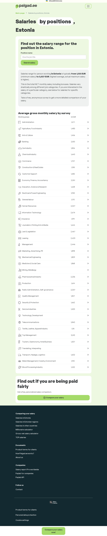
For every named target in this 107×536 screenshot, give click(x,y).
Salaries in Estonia (23, 418)
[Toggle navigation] (88, 6)
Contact (19, 489)
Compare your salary (53, 397)
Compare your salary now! (53, 531)
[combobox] (52, 57)
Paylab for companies (24, 473)
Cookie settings (22, 520)
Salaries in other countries (26, 426)
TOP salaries (21, 437)
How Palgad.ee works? (25, 453)
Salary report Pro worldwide (27, 469)
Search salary (29, 63)
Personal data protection (26, 515)
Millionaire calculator (24, 430)
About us (19, 457)
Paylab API (20, 477)
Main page (20, 13)
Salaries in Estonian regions (27, 422)
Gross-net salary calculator (27, 433)
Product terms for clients (26, 449)
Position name (26, 53)
